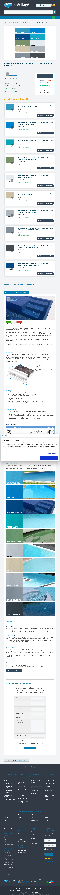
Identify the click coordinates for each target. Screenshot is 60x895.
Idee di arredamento (35, 843)
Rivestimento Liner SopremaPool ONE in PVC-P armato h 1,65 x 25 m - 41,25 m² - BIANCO (35, 176)
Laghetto (20, 820)
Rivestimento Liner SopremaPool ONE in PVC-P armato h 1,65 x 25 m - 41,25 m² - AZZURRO (35, 123)
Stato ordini (23, 855)
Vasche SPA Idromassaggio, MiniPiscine (22, 782)
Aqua (45, 814)
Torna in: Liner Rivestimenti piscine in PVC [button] (17, 760)
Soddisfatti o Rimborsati (9, 849)
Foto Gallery (33, 845)
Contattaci (29, 888)
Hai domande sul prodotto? (13, 91)
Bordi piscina (34, 784)
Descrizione (9, 292)
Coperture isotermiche (21, 794)
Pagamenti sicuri (8, 834)
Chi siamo (6, 888)
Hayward (33, 817)
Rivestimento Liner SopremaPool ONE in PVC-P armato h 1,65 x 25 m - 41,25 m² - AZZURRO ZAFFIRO (35, 264)
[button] (46, 5)
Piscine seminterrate (9, 799)
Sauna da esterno (49, 799)
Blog (33, 828)
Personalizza (30, 458)
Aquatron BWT (34, 820)
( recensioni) (48, 861)
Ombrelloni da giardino (48, 786)
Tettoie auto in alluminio (48, 791)
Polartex (20, 817)
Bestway (46, 820)
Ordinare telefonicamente (23, 840)
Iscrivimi (49, 854)
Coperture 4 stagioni (23, 798)
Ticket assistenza (23, 858)
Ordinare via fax (23, 836)
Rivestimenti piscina (36, 787)
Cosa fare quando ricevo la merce (23, 851)
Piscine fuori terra (8, 780)
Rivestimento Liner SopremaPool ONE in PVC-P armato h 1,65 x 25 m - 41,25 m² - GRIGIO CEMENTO (35, 228)
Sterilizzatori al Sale (36, 793)
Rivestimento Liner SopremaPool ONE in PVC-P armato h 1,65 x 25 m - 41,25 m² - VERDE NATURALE (35, 158)
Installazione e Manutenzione (34, 837)
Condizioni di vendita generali (17, 888)
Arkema (46, 817)
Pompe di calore (35, 796)
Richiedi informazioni (21, 292)
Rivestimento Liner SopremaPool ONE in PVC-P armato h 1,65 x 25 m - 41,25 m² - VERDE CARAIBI (35, 140)
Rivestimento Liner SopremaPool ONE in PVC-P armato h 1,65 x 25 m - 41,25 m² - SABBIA (35, 193)
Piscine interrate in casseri (9, 795)
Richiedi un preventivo (45, 75)
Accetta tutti (49, 458)
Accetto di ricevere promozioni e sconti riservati (31, 743)
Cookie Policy (44, 888)
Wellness (33, 834)
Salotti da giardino (49, 780)
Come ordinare (23, 834)
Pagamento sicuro (45, 82)
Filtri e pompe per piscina (35, 781)
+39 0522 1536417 (9, 829)
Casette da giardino (49, 783)
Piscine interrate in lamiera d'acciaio (9, 791)
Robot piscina (21, 786)
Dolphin (6, 817)
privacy (48, 850)
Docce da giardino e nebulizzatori (23, 801)
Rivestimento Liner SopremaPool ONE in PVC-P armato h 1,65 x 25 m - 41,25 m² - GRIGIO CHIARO (35, 211)
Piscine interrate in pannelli (9, 786)
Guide (32, 831)
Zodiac (6, 814)
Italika (5, 820)
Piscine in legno (8, 783)
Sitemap (19, 890)
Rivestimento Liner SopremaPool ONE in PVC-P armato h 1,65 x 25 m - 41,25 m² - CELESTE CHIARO (35, 105)
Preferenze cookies (11, 890)
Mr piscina (20, 814)
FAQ (34, 888)
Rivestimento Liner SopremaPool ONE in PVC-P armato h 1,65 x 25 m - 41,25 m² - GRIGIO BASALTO (35, 246)
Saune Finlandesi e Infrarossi (49, 795)
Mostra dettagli (52, 453)
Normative (33, 840)
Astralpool (33, 814)
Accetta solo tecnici (11, 458)
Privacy (38, 740)
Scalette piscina (35, 790)
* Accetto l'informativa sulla (31, 740)
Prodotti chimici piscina (22, 790)
